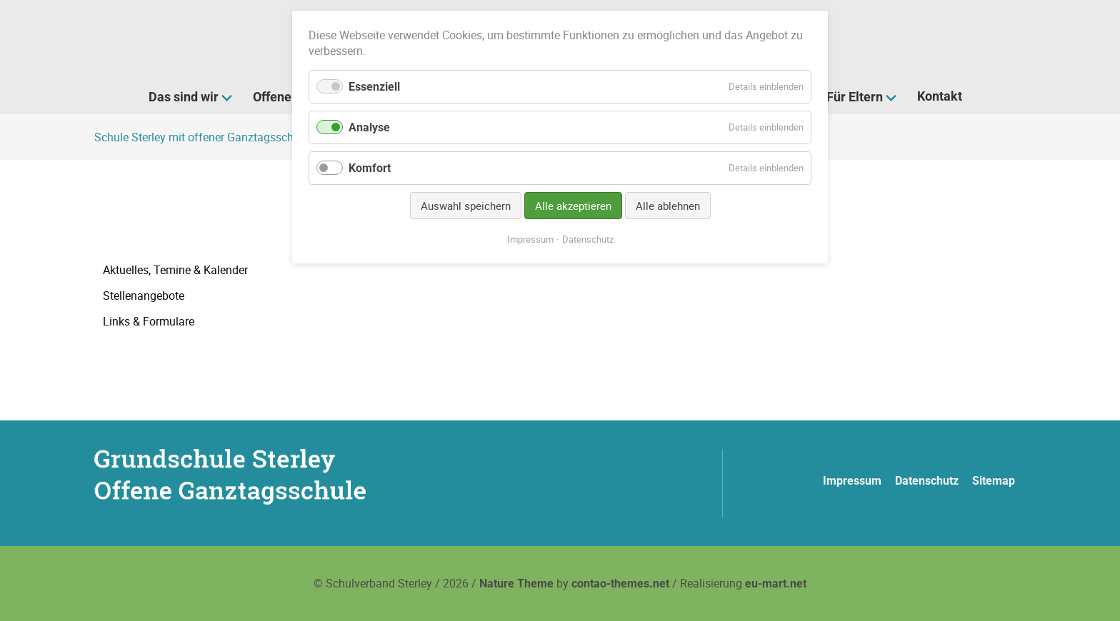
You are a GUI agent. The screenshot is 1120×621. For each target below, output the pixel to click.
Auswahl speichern (466, 205)
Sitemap (993, 481)
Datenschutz (927, 481)
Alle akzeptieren (573, 205)
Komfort (370, 168)
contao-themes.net (620, 583)
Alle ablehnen (668, 205)
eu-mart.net (775, 583)
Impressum (852, 481)
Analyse (369, 127)
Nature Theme (516, 583)
